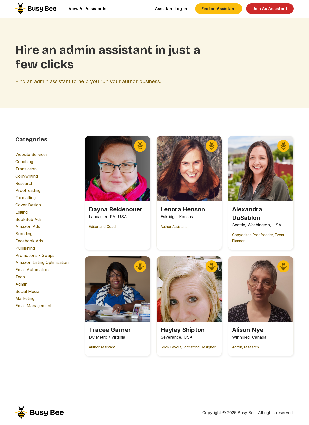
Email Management (33, 305)
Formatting (25, 197)
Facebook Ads (29, 241)
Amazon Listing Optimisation (42, 262)
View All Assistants (87, 8)
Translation (26, 169)
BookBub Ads (28, 219)
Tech (20, 277)
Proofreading (27, 190)
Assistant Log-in (171, 8)
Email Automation (32, 269)
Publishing (25, 248)
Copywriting (26, 176)
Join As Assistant (269, 8)
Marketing (24, 298)
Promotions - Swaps (34, 255)
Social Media (27, 291)
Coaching (24, 161)
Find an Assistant (218, 8)
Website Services (31, 154)
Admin (21, 284)
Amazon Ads (27, 226)
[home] (36, 9)
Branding (23, 233)
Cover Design (28, 205)
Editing (21, 212)
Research (24, 183)
